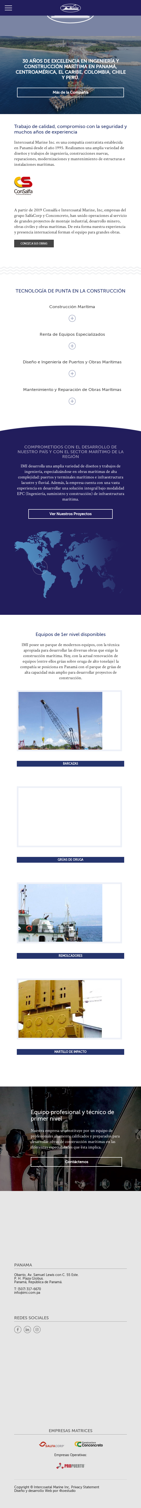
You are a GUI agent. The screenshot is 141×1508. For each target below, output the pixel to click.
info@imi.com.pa (27, 1292)
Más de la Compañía (70, 92)
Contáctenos (76, 1162)
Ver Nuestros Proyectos (70, 514)
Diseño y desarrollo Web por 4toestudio (45, 1491)
